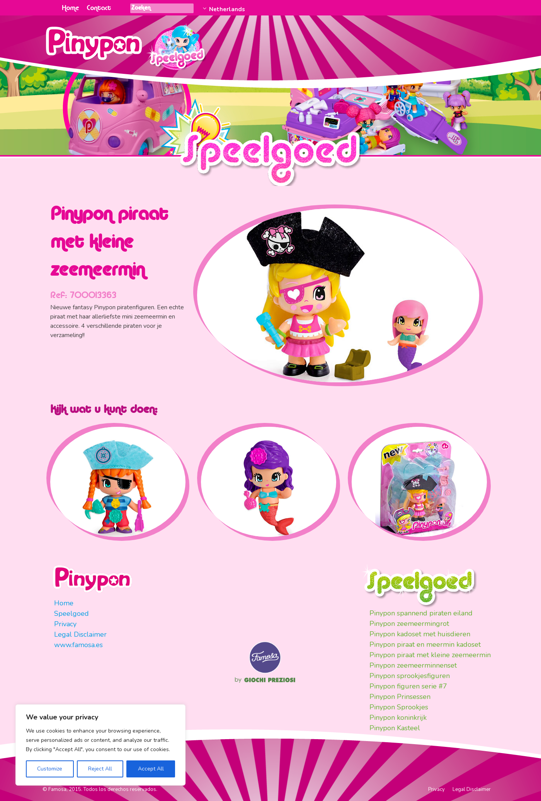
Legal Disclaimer (80, 634)
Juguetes (177, 44)
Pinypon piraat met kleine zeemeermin (430, 655)
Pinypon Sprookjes (398, 707)
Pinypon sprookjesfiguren (409, 675)
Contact (99, 8)
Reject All (100, 768)
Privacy (65, 624)
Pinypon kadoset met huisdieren (419, 634)
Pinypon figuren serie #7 (408, 686)
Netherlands (226, 9)
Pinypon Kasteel (394, 728)
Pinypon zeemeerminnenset (413, 665)
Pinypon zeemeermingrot (409, 623)
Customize (49, 768)
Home (70, 8)
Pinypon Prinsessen (399, 696)
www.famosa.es (78, 644)
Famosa (265, 671)
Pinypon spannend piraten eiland (421, 613)
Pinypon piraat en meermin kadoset (425, 644)
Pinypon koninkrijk (398, 717)
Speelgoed (71, 613)
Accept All (151, 768)
